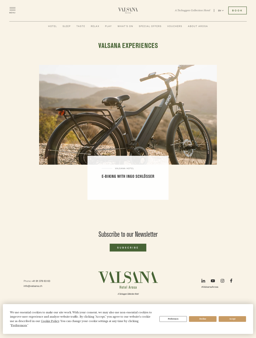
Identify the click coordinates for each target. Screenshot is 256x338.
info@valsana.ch (33, 285)
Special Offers (150, 26)
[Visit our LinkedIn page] (203, 281)
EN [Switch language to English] (221, 10)
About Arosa (198, 26)
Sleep (67, 26)
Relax (95, 26)
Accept (232, 319)
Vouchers (174, 26)
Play (108, 26)
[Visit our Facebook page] (231, 281)
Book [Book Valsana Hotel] (237, 10)
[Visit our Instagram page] (222, 281)
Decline (202, 319)
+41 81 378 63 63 (40, 280)
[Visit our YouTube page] (213, 280)
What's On (125, 26)
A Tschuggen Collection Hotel (192, 10)
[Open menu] (12, 10)
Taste (80, 26)
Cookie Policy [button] (50, 321)
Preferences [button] (19, 325)
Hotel (52, 26)
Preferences (173, 319)
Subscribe (128, 247)
